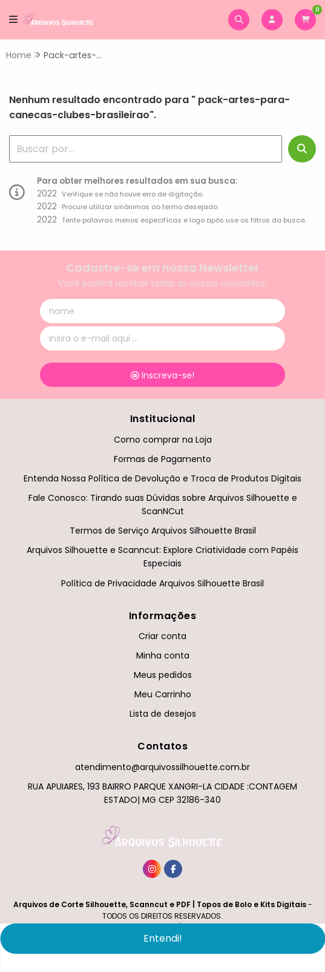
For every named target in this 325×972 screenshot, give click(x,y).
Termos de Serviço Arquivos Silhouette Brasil (163, 531)
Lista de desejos (163, 714)
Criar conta (162, 636)
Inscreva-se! (162, 375)
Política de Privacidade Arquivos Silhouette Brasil (162, 583)
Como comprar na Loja (163, 440)
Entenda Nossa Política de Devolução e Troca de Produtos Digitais (162, 478)
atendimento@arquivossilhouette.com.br (162, 767)
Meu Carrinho (162, 694)
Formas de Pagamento (162, 459)
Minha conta (162, 655)
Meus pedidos (163, 675)
